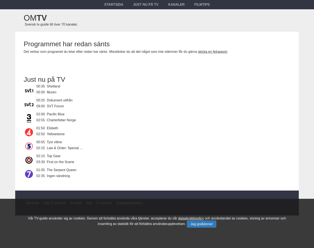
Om (35, 18)
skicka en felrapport (212, 51)
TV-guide (41, 218)
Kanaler (176, 4)
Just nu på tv (145, 4)
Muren (51, 92)
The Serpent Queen (61, 170)
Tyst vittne (54, 142)
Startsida (113, 4)
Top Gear (54, 156)
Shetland (53, 86)
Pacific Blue (56, 114)
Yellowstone (56, 134)
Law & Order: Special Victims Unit (72, 148)
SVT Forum (55, 106)
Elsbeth (52, 128)
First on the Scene (60, 162)
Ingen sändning (58, 176)
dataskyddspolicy (191, 218)
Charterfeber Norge (61, 120)
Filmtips (202, 4)
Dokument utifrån (60, 100)
